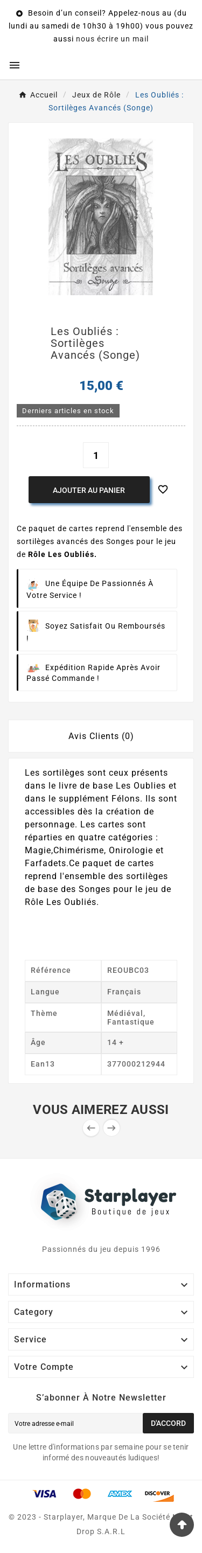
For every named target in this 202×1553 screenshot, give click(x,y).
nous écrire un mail (112, 38)
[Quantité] (96, 455)
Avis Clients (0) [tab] (101, 736)
